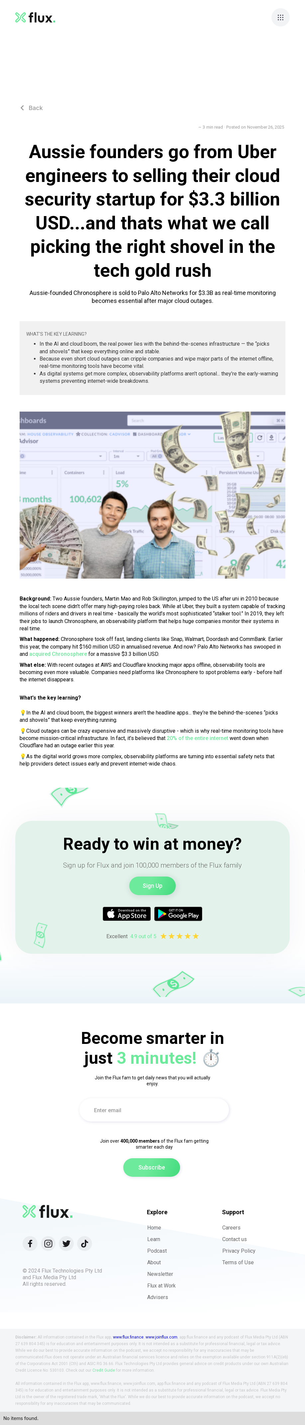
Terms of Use (238, 1262)
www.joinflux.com (161, 1337)
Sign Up (152, 885)
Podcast (157, 1251)
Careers (231, 1228)
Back (31, 107)
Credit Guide (103, 1370)
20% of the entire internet (197, 738)
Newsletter (160, 1274)
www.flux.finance (128, 1337)
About (154, 1262)
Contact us (234, 1239)
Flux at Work (161, 1285)
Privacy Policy (238, 1251)
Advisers (157, 1297)
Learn (153, 1239)
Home (154, 1228)
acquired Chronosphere (58, 654)
